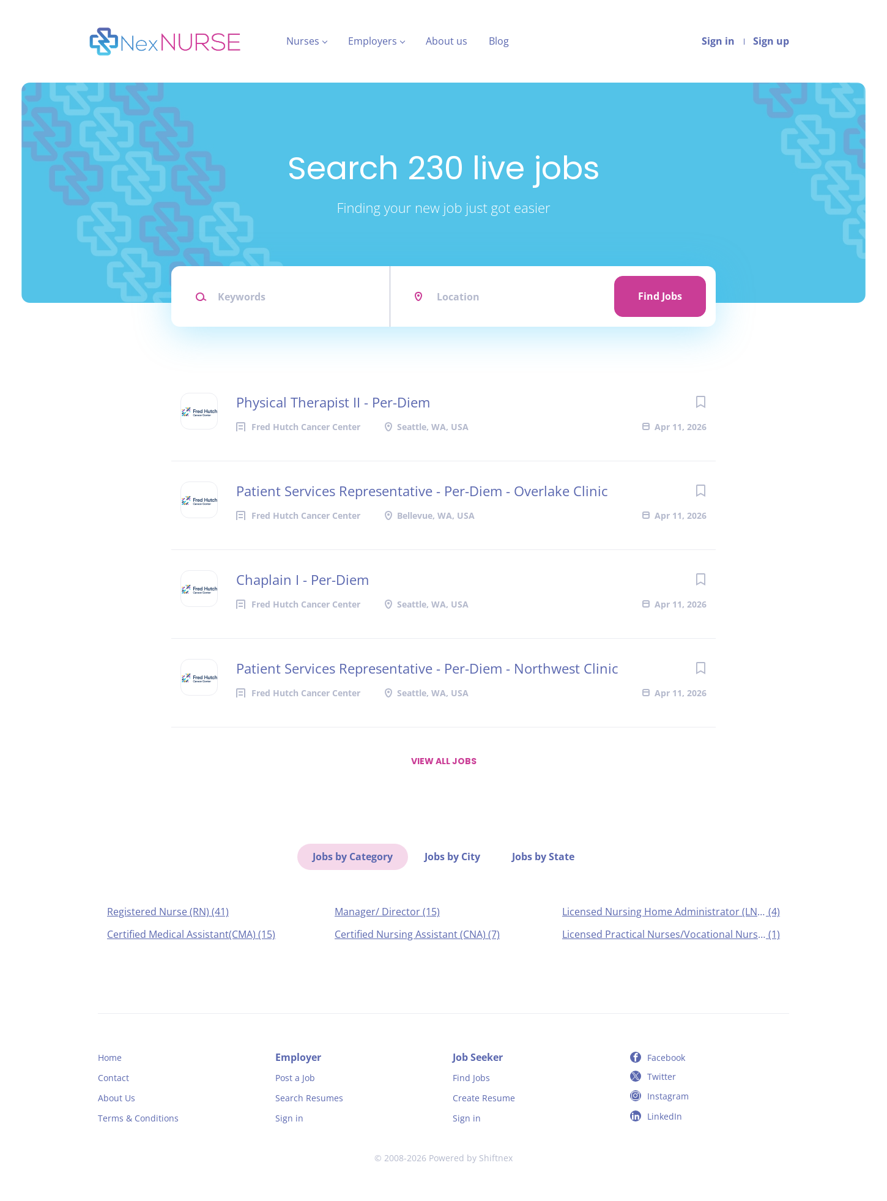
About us (446, 41)
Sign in (718, 41)
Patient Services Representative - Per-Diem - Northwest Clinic (427, 668)
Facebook (666, 1057)
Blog (499, 41)
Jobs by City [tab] (452, 856)
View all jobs (444, 761)
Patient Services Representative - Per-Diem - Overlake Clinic (422, 491)
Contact (113, 1078)
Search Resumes (309, 1098)
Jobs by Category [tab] (353, 856)
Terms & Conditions (138, 1118)
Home (110, 1057)
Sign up (771, 41)
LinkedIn (664, 1116)
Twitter (661, 1076)
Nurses (302, 41)
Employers (372, 41)
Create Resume (484, 1098)
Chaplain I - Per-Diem (302, 579)
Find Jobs (660, 296)
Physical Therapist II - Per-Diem (333, 402)
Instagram (668, 1096)
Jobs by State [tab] (543, 856)
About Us (116, 1098)
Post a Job (295, 1078)
